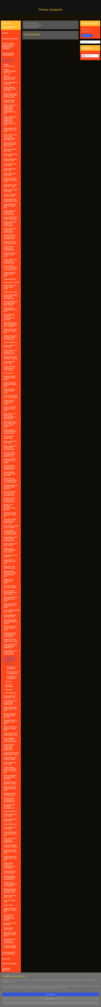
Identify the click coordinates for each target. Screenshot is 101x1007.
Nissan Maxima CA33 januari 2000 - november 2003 (11, 480)
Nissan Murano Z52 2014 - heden (11, 544)
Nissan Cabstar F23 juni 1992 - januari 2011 (11, 330)
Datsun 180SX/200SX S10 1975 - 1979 (11, 71)
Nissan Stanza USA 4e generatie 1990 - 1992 (11, 833)
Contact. (5, 989)
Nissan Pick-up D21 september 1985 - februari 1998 (10, 645)
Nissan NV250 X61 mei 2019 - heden (11, 586)
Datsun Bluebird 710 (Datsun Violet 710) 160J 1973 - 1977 (11, 95)
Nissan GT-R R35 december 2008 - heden (11, 377)
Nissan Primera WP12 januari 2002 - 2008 (11, 753)
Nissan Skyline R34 (11, 824)
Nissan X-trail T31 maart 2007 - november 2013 (11, 940)
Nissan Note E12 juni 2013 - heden (11, 567)
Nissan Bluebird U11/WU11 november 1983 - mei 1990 (11, 316)
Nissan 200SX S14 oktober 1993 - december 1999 (11, 212)
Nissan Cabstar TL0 (11, 342)
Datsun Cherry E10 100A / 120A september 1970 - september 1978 (11, 137)
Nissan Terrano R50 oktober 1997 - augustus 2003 (11, 877)
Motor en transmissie (12, 685)
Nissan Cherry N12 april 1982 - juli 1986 (11, 357)
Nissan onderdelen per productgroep (10, 953)
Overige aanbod (7, 984)
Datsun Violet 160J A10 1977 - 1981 (11, 195)
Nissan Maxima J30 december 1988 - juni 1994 (11, 486)
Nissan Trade (11, 905)
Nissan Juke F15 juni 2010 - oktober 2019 (11, 396)
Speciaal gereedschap (9, 963)
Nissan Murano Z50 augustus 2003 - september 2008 (11, 532)
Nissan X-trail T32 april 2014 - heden (11, 946)
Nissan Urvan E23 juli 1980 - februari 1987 (11, 909)
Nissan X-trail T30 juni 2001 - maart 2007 (11, 934)
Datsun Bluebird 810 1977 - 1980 (11, 101)
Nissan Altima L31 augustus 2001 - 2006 (11, 274)
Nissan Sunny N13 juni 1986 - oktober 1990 (11, 851)
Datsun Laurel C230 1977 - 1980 (11, 155)
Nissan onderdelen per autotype (10, 60)
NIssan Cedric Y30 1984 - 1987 (11, 346)
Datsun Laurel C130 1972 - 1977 (11, 150)
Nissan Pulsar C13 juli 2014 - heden (11, 758)
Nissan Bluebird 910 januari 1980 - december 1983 (11, 296)
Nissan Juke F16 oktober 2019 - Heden (11, 402)
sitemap (57, 1003)
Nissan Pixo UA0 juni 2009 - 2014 (11, 696)
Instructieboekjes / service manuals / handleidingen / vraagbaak (10, 45)
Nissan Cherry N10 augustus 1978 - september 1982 (11, 351)
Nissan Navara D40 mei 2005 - (11, 556)
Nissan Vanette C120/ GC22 (11, 928)
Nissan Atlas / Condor (11, 282)
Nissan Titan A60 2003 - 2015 (11, 896)
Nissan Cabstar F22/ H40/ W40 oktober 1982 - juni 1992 (11, 324)
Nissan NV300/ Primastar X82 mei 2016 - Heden (11, 592)
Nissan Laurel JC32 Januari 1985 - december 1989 (11, 447)
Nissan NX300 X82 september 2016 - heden (11, 605)
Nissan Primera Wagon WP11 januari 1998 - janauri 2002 (11, 747)
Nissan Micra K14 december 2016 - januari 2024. (11, 520)
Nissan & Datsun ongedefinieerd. (8, 54)
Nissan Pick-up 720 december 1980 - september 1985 (11, 658)
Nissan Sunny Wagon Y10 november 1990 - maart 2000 (11, 865)
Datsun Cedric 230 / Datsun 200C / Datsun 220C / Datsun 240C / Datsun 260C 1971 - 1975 (11, 109)
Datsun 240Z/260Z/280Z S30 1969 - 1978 (11, 77)
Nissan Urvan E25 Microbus (11, 924)
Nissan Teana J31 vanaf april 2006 (11, 872)
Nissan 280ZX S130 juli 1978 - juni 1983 (11, 218)
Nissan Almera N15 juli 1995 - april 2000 (11, 254)
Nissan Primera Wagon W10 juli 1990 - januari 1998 (11, 739)
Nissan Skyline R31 (11, 811)
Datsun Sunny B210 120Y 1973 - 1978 (11, 185)
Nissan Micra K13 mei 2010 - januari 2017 (11, 514)
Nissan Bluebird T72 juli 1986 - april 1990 (11, 309)
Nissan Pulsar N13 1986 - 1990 (11, 763)
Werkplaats (6, 975)
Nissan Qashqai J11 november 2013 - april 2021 (11, 777)
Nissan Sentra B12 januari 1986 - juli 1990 (11, 788)
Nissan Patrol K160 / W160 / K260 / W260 (11, 628)
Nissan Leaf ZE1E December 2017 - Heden (11, 460)
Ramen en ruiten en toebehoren (33, 25)
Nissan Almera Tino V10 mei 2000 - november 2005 (11, 267)
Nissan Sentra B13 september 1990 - (11, 794)
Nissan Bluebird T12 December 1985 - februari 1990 (11, 303)
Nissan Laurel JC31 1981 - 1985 (11, 442)
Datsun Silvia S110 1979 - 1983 (11, 169)
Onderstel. (12, 689)
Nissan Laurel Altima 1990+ (11, 437)
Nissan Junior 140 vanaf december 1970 (11, 408)
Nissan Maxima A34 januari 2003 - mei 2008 (11, 473)
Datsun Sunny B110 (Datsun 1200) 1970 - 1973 (11, 179)
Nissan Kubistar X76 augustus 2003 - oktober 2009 (11, 431)
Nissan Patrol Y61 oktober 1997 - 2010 (11, 640)
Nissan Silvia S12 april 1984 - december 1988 (11, 806)
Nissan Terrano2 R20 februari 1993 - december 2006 (11, 890)
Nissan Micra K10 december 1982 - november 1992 (11, 493)
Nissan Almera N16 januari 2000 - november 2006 (11, 261)
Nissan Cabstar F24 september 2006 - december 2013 (11, 337)
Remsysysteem (12, 693)
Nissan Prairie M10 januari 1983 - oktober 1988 (11, 702)
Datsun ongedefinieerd (9, 65)
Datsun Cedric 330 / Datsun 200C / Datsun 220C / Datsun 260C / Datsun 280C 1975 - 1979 (11, 121)
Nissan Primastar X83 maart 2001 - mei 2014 (11, 715)
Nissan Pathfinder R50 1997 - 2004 (11, 611)
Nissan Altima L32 (11, 279)
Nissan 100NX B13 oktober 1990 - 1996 (11, 200)
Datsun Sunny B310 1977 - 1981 (11, 190)
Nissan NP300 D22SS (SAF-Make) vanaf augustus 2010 (11, 573)
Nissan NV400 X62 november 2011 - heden (11, 598)
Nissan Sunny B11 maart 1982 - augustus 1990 (11, 840)
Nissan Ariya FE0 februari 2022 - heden (11, 286)
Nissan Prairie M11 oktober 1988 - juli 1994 (11, 708)
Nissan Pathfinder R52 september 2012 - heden (11, 621)
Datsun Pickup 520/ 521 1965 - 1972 (11, 159)
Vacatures (5, 994)
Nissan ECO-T (11, 373)
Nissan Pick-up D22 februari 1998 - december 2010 (10, 652)
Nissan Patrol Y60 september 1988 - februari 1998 (11, 634)
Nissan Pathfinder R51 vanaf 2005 (11, 616)
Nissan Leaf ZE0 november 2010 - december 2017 (11, 454)
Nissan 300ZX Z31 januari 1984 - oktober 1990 (11, 223)
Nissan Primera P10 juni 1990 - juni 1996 (11, 721)
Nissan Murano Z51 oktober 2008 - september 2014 (11, 538)
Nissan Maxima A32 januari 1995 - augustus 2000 (11, 467)
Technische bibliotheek (10, 969)
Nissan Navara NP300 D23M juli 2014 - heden (11, 550)
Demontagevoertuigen (11, 38)
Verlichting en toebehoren (31, 27)
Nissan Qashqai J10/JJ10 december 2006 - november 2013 (11, 769)
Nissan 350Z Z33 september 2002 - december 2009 (11, 236)
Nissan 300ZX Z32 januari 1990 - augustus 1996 (11, 230)
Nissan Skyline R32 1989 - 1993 (11, 815)
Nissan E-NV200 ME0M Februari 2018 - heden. (11, 368)
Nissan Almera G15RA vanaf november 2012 (11, 248)
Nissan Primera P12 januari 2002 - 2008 (11, 734)
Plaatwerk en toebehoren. (31, 23)
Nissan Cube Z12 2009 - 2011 (11, 362)
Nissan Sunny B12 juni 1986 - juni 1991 (11, 846)
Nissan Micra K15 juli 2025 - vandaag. (11, 526)
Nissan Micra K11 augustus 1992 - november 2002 (11, 499)
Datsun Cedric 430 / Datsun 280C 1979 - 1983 (11, 129)
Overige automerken (10, 979)
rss (61, 1003)
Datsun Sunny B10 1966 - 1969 (11, 174)
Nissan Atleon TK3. (11, 292)
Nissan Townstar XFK (11, 901)
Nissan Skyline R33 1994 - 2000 (11, 820)
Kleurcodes (6, 959)
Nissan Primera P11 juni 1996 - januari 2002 (11, 728)
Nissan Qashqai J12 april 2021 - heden (11, 783)
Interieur (12, 681)
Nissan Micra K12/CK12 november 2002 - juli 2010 (11, 507)
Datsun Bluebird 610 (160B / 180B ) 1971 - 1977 (11, 88)
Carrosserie (12, 664)
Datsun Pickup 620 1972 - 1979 (11, 164)
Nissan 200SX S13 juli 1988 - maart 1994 (11, 205)
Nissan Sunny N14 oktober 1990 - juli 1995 (11, 858)
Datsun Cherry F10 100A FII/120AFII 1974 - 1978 (11, 144)
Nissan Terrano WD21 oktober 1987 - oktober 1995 (11, 884)
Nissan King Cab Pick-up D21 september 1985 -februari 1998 (11, 415)
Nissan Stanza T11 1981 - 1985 (11, 828)
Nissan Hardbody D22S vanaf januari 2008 (10, 384)
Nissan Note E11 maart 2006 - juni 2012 (11, 561)
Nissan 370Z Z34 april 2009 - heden (11, 242)
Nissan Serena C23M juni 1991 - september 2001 (11, 799)
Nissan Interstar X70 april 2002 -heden (11, 390)
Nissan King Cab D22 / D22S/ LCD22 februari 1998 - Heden (11, 424)
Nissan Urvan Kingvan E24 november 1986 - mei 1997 (11, 917)
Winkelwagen (87, 35)
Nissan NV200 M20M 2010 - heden (11, 580)
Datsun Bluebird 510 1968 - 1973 (11, 83)
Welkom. (5, 33)
